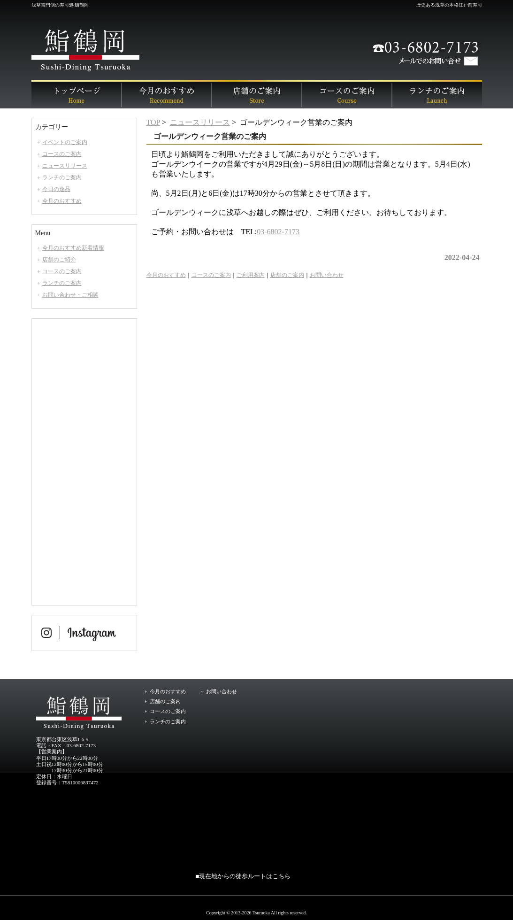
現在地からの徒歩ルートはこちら (245, 876)
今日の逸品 (56, 189)
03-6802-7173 (278, 232)
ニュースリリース (200, 122)
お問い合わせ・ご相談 (70, 294)
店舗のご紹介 (59, 259)
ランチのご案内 (437, 94)
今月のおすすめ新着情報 (73, 248)
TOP (153, 122)
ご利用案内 (251, 275)
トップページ (76, 94)
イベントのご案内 (64, 142)
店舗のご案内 (257, 94)
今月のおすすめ (167, 94)
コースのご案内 (347, 94)
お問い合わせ (327, 275)
